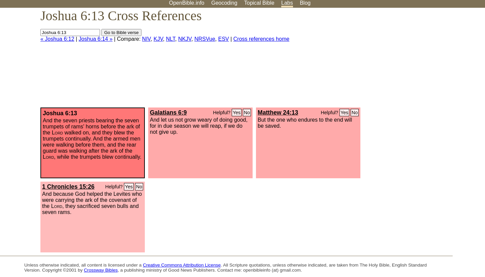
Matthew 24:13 (278, 112)
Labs (287, 3)
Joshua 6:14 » (96, 39)
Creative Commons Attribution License (182, 265)
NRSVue (204, 39)
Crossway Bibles (101, 270)
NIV (146, 39)
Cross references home (261, 39)
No (247, 112)
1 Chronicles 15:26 (68, 186)
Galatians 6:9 (168, 112)
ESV (223, 39)
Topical (259, 3)
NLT (170, 39)
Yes (236, 112)
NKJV (184, 39)
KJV (158, 39)
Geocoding (224, 3)
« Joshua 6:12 (57, 39)
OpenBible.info (186, 3)
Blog (305, 3)
